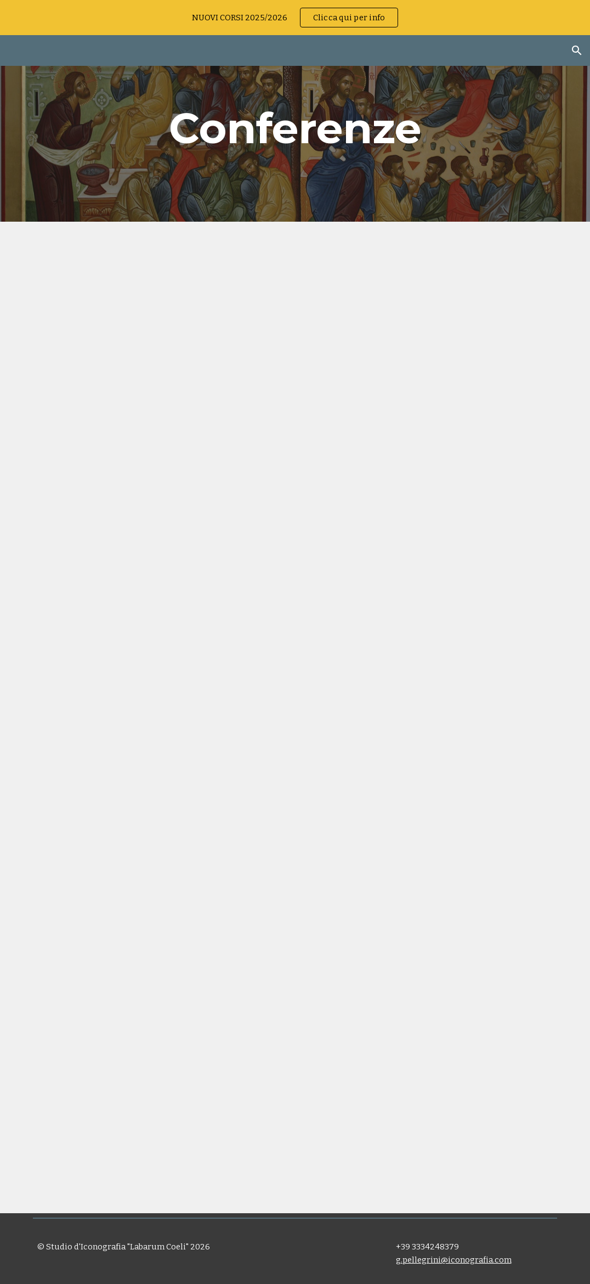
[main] (295, 128)
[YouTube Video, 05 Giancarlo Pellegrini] (160, 1114)
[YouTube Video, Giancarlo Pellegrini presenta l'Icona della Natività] (429, 618)
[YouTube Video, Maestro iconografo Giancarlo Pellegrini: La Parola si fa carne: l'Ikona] (429, 370)
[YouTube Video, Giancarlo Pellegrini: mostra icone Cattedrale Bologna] (160, 618)
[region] (295, 17)
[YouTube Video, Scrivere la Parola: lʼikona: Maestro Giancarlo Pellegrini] (160, 370)
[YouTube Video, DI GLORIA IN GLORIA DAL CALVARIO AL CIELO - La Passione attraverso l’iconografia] (429, 866)
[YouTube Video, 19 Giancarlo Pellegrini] (429, 1114)
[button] (577, 50)
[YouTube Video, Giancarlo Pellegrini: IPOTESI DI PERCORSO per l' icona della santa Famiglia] (160, 866)
